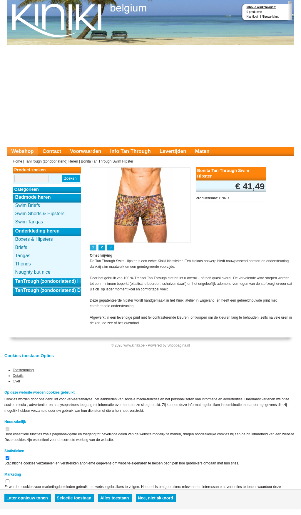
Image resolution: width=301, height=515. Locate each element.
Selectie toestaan (74, 498)
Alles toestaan (114, 498)
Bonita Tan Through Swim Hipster (107, 161)
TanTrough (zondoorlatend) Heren (51, 161)
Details (18, 376)
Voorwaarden (85, 151)
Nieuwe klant (270, 16)
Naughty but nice (33, 272)
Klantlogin (253, 16)
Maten (202, 151)
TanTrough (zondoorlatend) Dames (48, 290)
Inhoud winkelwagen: (261, 7)
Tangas (23, 255)
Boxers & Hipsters (34, 239)
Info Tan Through (130, 151)
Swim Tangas (29, 221)
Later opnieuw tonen (27, 498)
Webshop (22, 151)
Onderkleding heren (37, 230)
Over (16, 381)
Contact (52, 151)
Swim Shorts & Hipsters (40, 213)
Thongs (23, 263)
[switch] (7, 429)
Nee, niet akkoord (155, 498)
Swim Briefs (27, 205)
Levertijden (173, 151)
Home (17, 161)
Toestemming (23, 370)
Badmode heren (33, 197)
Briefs (21, 247)
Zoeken (70, 178)
